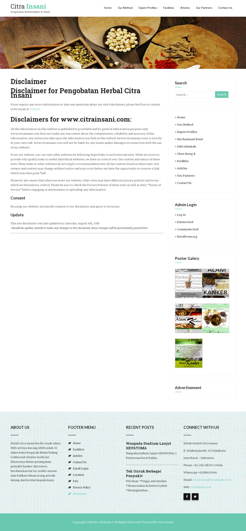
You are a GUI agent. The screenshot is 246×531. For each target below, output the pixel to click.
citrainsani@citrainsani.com (212, 480)
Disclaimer (80, 494)
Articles (185, 8)
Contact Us (225, 8)
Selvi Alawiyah (186, 146)
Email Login (80, 468)
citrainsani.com (200, 487)
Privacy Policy (82, 487)
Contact (35, 109)
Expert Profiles (149, 8)
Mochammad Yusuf (190, 139)
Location (78, 475)
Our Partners (204, 8)
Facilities (168, 8)
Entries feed (185, 222)
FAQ (75, 481)
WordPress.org (187, 236)
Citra (28, 6)
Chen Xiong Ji (186, 154)
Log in (181, 215)
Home (108, 8)
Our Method (125, 8)
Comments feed (187, 229)
